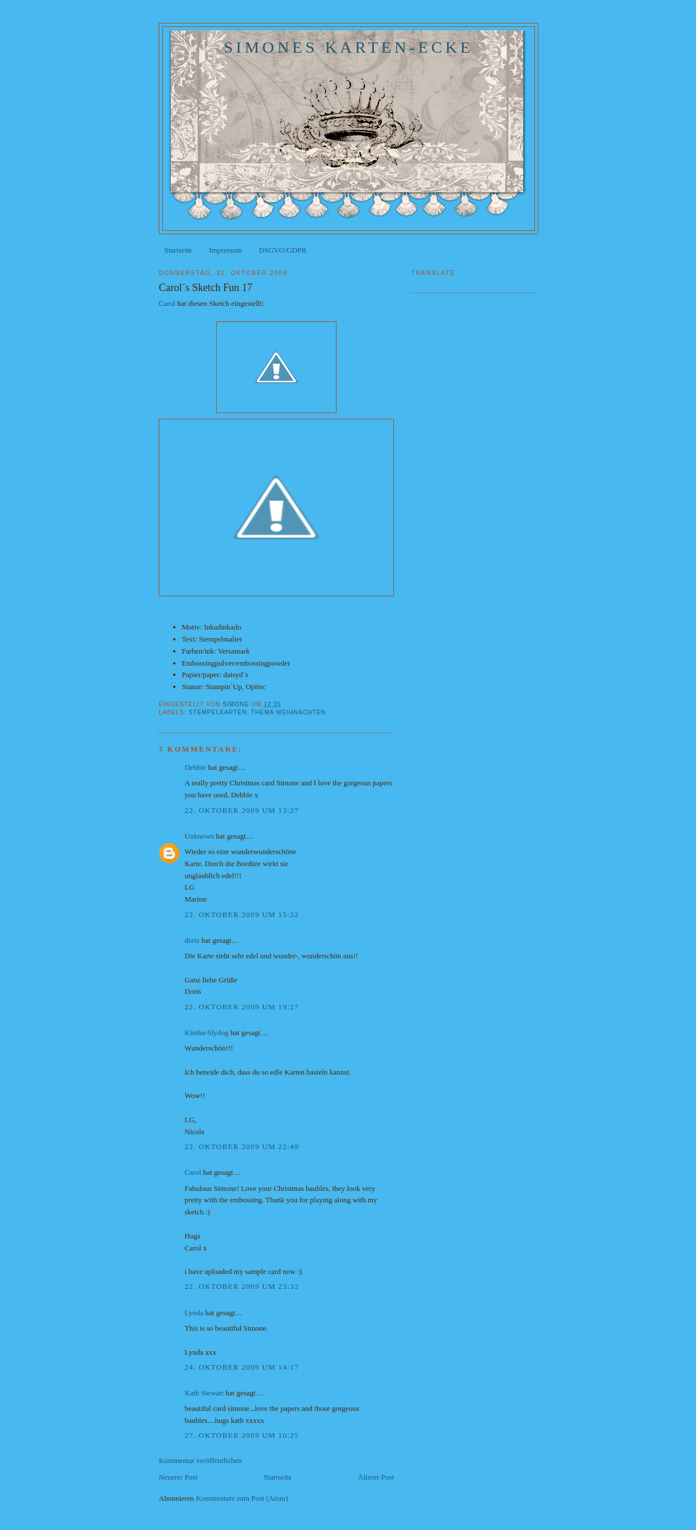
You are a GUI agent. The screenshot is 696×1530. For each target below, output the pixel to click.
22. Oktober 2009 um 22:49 (242, 1146)
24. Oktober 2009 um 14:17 (242, 1367)
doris (192, 940)
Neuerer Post (178, 1477)
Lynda (194, 1312)
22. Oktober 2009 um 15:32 (242, 914)
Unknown (199, 836)
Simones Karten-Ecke (349, 47)
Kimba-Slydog (207, 1032)
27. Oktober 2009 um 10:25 (242, 1435)
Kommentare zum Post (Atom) (242, 1498)
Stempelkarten (218, 712)
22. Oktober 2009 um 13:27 (242, 810)
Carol (167, 303)
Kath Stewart (204, 1393)
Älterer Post (376, 1477)
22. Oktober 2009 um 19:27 (242, 1006)
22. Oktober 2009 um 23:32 (242, 1286)
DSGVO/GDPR (282, 250)
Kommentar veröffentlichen (200, 1460)
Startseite (178, 250)
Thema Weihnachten (288, 712)
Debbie (195, 767)
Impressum (225, 250)
